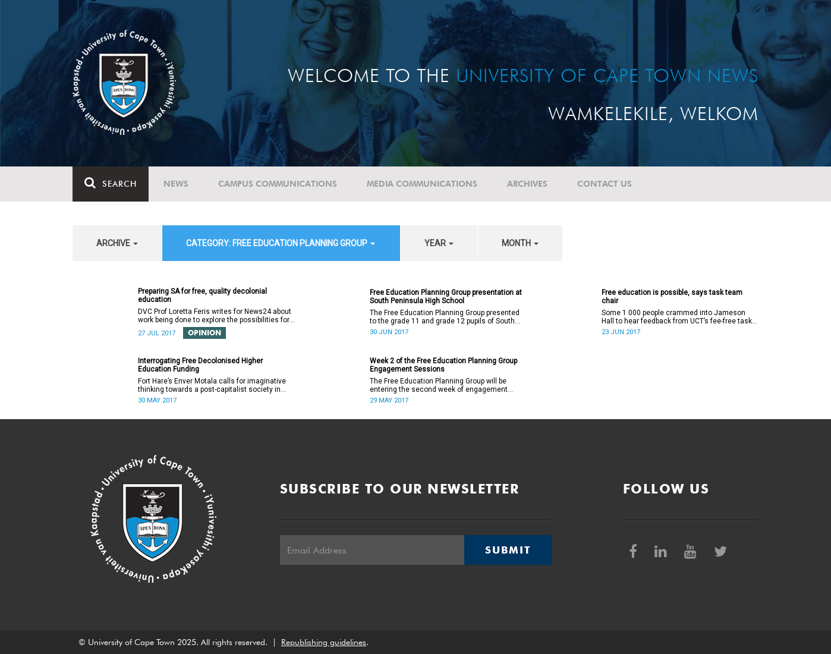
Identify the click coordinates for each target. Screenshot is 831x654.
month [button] (520, 243)
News (175, 183)
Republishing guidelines (323, 642)
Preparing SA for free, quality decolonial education (202, 295)
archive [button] (117, 243)
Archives (527, 183)
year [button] (439, 243)
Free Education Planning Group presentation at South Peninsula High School (446, 296)
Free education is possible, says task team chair (672, 296)
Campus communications (277, 183)
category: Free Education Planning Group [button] (280, 243)
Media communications (422, 183)
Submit (507, 550)
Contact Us (604, 183)
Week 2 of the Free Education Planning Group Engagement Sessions (443, 365)
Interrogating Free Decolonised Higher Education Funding (200, 365)
